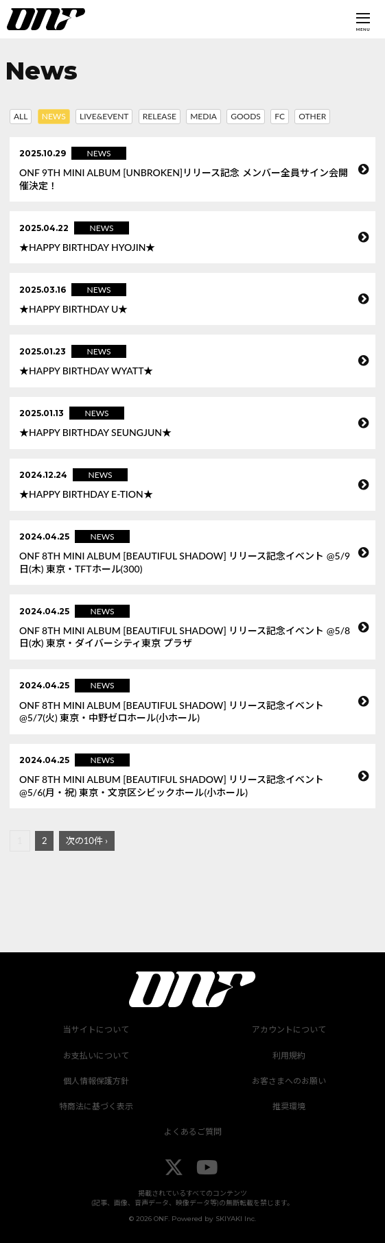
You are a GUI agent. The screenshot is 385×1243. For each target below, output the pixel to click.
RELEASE (159, 116)
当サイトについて (96, 1029)
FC (280, 116)
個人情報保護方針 (96, 1081)
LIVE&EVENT (104, 116)
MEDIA (203, 116)
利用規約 (288, 1055)
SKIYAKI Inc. (235, 1218)
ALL (20, 116)
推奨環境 (288, 1106)
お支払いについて (96, 1055)
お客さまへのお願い (289, 1081)
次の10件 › (87, 840)
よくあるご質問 (193, 1131)
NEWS (54, 116)
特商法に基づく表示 (96, 1106)
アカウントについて (289, 1029)
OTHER (312, 116)
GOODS (246, 116)
